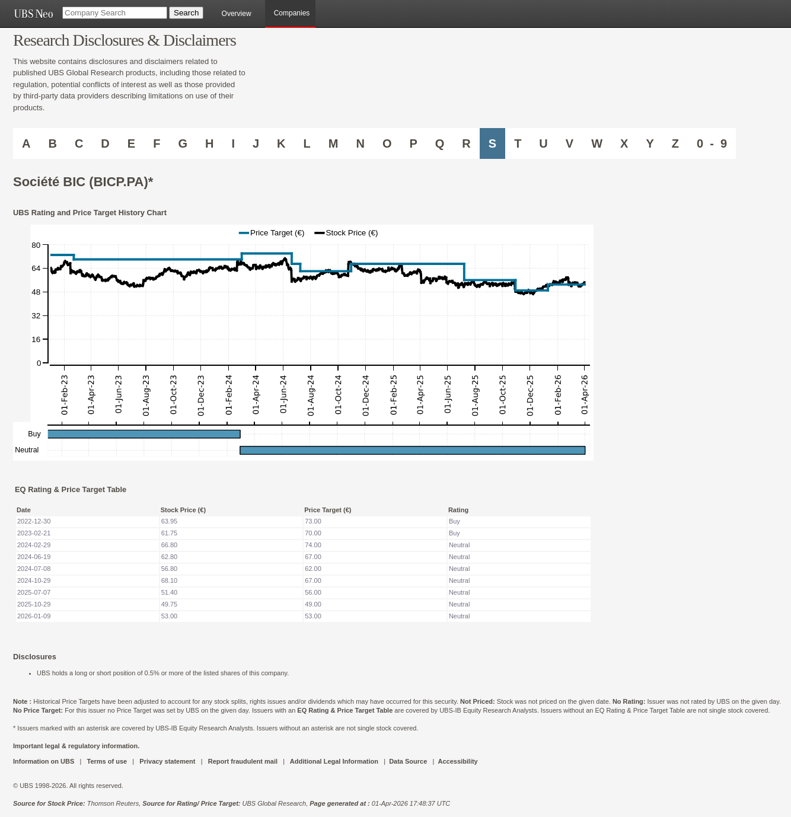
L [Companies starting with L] (307, 143)
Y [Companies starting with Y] (649, 143)
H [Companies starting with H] (209, 143)
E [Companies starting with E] (131, 143)
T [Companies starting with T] (517, 143)
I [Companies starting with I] (233, 143)
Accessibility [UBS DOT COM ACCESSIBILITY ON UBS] (457, 761)
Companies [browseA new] (292, 13)
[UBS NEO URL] (33, 13)
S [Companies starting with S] (492, 143)
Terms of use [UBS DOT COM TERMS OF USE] (107, 761)
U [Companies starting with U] (543, 143)
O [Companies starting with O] (387, 143)
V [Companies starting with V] (569, 143)
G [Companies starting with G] (182, 143)
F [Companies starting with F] (156, 143)
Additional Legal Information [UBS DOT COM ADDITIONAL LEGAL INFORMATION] (334, 761)
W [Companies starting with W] (596, 143)
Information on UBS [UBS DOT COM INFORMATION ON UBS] (44, 761)
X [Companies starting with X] (624, 143)
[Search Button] (186, 13)
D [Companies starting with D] (105, 143)
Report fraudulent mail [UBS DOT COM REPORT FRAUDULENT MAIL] (242, 761)
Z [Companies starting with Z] (675, 143)
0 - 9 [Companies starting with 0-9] (712, 143)
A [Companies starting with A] (26, 143)
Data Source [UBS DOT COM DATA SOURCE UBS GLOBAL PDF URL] (408, 761)
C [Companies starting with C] (79, 143)
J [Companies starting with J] (256, 143)
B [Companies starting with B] (52, 143)
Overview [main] (236, 13)
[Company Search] (114, 13)
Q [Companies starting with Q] (440, 143)
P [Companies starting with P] (413, 143)
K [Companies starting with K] (281, 143)
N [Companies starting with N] (360, 143)
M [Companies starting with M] (333, 143)
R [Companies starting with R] (466, 143)
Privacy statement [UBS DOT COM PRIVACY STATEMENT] (167, 761)
